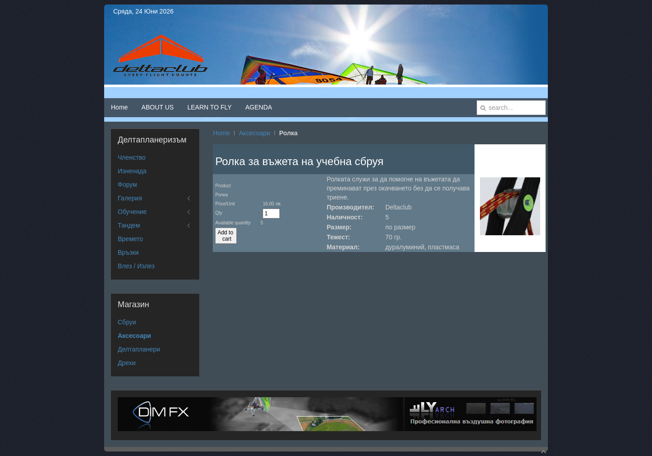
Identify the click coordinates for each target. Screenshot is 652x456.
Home (221, 133)
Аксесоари (254, 133)
